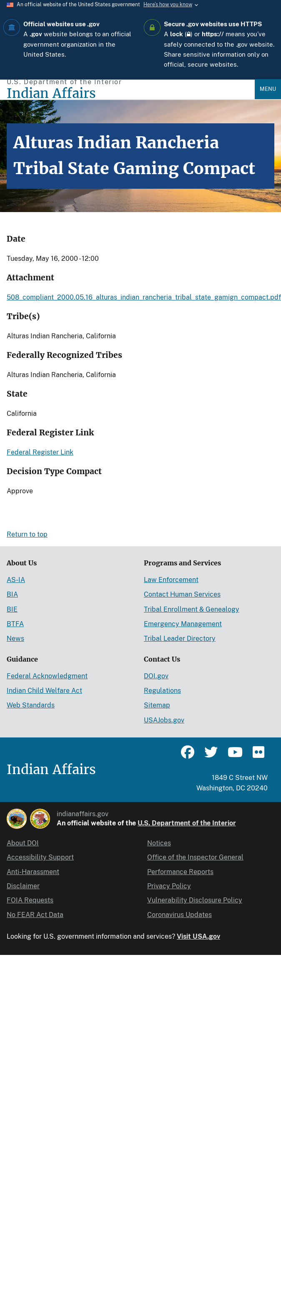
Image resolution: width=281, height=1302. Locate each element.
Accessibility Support (40, 857)
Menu (268, 89)
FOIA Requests (30, 900)
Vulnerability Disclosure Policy (194, 900)
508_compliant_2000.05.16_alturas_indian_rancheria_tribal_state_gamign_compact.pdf (144, 297)
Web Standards (31, 705)
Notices (159, 843)
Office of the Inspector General (195, 857)
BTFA (15, 624)
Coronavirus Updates (179, 915)
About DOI (23, 843)
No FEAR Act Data (35, 915)
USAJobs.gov (164, 720)
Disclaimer (23, 886)
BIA (12, 594)
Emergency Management (183, 624)
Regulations (162, 691)
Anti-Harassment (33, 872)
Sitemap (157, 705)
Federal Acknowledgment (47, 676)
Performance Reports (180, 872)
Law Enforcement (171, 580)
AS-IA (16, 580)
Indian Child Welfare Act (44, 691)
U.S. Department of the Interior (187, 823)
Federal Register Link (40, 452)
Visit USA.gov (198, 936)
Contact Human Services (182, 594)
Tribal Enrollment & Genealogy (191, 609)
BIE (12, 609)
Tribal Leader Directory (180, 638)
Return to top (27, 534)
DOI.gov (156, 676)
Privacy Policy (169, 886)
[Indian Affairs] (131, 93)
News (15, 638)
